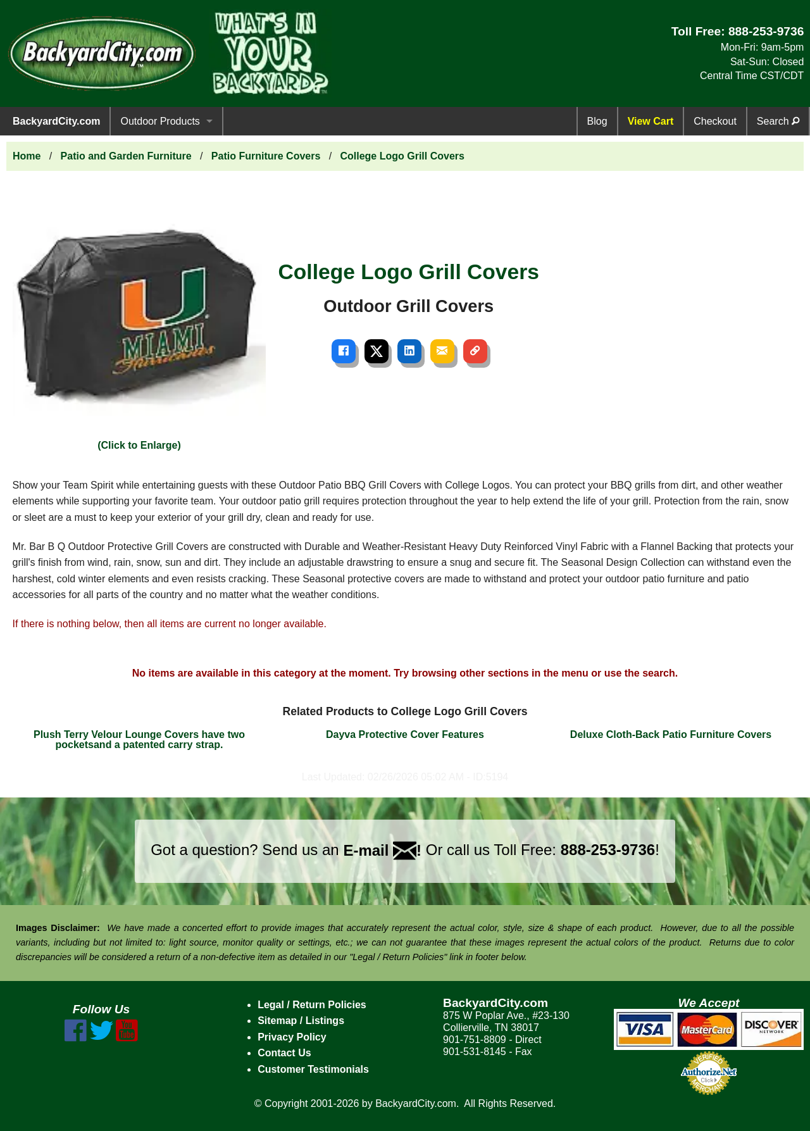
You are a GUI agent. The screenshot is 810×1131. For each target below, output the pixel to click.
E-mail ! (382, 850)
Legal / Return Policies (312, 1004)
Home (26, 156)
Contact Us (284, 1052)
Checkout (715, 121)
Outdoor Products (159, 121)
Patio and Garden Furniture (126, 156)
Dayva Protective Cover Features (405, 734)
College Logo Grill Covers (402, 156)
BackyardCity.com (56, 121)
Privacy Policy (292, 1037)
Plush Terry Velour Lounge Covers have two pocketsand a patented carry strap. (139, 739)
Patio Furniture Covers (265, 156)
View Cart (651, 121)
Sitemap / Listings (301, 1020)
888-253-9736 (766, 31)
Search (778, 121)
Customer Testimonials (313, 1069)
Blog (597, 121)
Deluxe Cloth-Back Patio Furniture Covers (670, 734)
